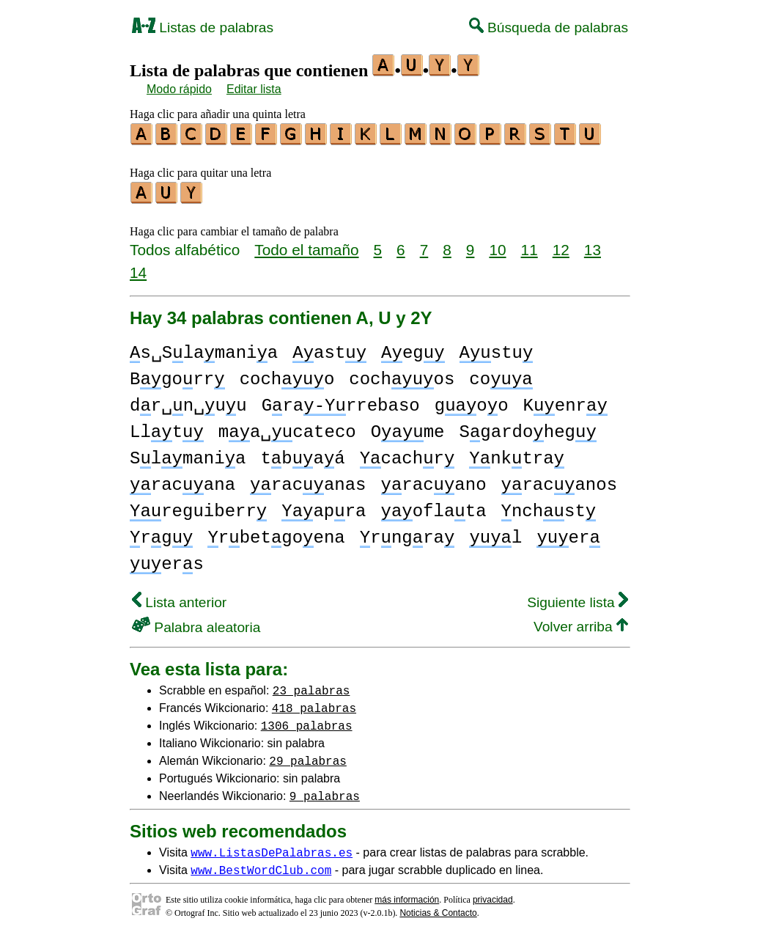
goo (472, 401)
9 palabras (324, 791)
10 (497, 245)
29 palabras (308, 756)
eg (412, 349)
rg (161, 533)
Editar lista (253, 89)
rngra (407, 533)
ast (329, 349)
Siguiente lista (577, 598)
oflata (433, 507)
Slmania (188, 454)
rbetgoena (275, 533)
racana (182, 481)
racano (433, 481)
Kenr (565, 401)
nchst (548, 507)
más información (407, 895)
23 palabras (311, 686)
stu (497, 349)
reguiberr (198, 507)
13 (592, 245)
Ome (408, 428)
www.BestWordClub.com (261, 865)
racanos (559, 481)
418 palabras (314, 703)
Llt (167, 428)
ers (167, 560)
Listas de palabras (202, 27)
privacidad (493, 895)
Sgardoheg (528, 428)
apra (323, 507)
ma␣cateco (287, 428)
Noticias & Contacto (437, 908)
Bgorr (177, 375)
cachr (407, 454)
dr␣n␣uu (188, 401)
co (500, 375)
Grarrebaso (341, 401)
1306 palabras (307, 721)
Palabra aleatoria (196, 623)
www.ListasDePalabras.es (272, 848)
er (567, 533)
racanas (308, 481)
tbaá (302, 454)
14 (138, 268)
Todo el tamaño (306, 245)
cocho (287, 375)
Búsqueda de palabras (548, 27)
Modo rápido (179, 89)
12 (561, 245)
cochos (401, 375)
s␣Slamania (204, 349)
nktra (516, 454)
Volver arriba (581, 622)
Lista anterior (179, 598)
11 (529, 245)
